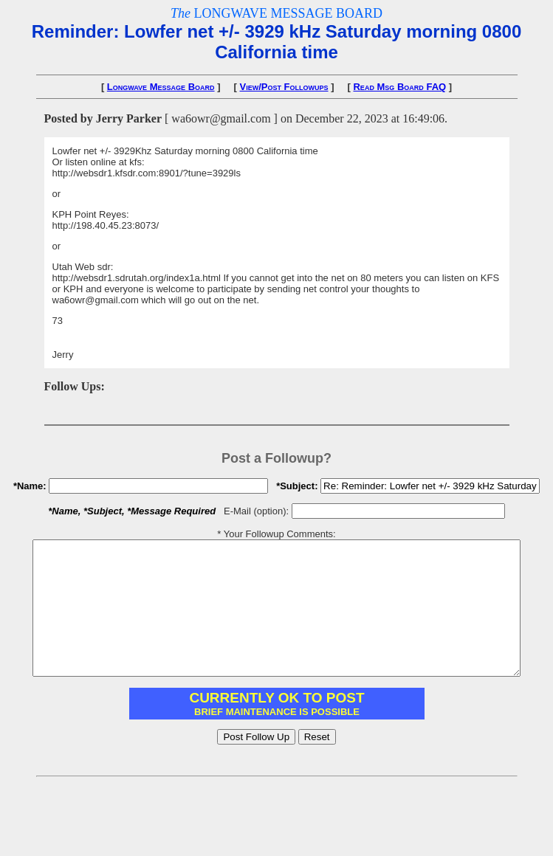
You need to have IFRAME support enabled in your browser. (277, 730)
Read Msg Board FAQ (399, 86)
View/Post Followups (284, 86)
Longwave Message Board (161, 86)
